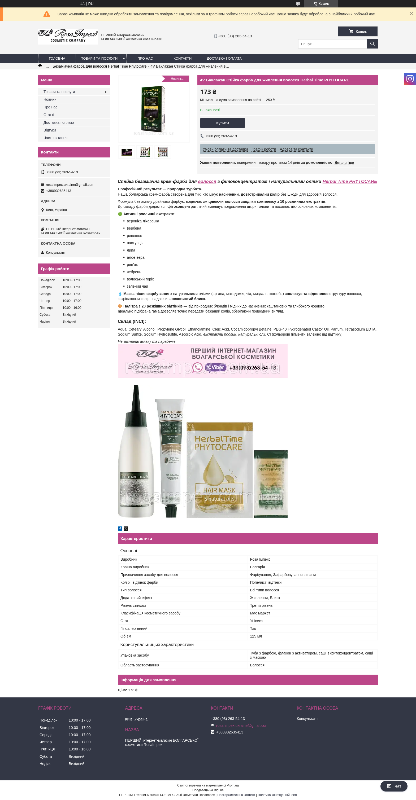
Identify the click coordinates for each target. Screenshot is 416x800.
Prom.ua (233, 785)
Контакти (183, 58)
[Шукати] (372, 44)
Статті (49, 115)
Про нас (145, 58)
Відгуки (50, 130)
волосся (207, 181)
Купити (222, 123)
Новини (50, 99)
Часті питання (55, 138)
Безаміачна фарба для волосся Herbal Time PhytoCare (100, 66)
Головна (57, 58)
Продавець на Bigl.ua (208, 790)
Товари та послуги (99, 58)
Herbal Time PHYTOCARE (350, 181)
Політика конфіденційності (277, 795)
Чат (394, 786)
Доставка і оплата (224, 58)
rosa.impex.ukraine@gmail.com (70, 185)
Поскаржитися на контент (236, 795)
